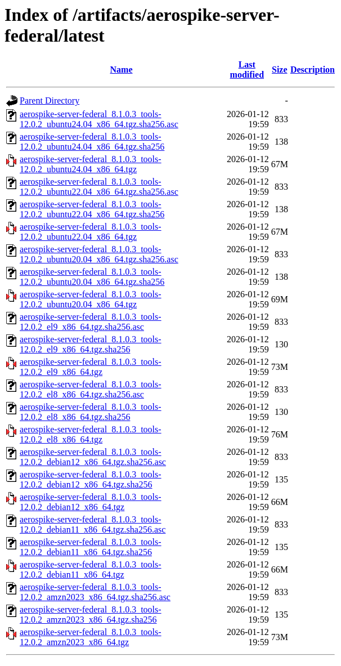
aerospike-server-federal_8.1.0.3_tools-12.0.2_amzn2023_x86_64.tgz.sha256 (90, 614)
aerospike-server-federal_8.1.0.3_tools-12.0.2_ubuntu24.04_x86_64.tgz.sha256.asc (99, 119)
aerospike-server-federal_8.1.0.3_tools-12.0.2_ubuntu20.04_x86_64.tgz (90, 299)
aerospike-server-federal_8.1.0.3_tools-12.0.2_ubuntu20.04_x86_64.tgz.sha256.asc (99, 254)
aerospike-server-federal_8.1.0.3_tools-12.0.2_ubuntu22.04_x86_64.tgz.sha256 (92, 209)
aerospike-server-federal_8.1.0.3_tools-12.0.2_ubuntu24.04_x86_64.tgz (90, 164)
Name (121, 69)
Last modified (247, 69)
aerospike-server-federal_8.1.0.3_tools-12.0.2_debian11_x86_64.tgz (90, 569)
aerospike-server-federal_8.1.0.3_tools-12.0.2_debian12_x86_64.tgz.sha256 (90, 479)
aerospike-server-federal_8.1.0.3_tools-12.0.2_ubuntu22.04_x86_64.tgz (90, 232)
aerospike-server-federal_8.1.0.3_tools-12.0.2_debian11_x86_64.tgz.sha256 (90, 547)
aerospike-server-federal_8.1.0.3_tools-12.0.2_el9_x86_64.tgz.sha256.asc (90, 322)
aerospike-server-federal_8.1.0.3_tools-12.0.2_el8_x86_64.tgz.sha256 (90, 412)
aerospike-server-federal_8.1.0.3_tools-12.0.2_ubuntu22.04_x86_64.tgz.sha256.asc (99, 186)
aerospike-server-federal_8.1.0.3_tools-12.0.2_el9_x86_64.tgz (90, 367)
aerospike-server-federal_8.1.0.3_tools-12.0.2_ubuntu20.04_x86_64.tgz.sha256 (92, 277)
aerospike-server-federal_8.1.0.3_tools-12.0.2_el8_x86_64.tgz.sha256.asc (90, 389)
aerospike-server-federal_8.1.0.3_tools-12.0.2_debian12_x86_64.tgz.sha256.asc (93, 457)
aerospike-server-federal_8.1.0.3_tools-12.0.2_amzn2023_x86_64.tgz (90, 637)
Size (280, 69)
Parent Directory (49, 100)
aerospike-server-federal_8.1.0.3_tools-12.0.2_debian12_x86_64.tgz (90, 502)
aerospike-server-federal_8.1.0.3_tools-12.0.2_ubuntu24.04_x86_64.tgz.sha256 (92, 141)
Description (312, 69)
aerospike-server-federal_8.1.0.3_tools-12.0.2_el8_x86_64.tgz (90, 434)
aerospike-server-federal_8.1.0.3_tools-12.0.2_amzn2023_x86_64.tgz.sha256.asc (95, 592)
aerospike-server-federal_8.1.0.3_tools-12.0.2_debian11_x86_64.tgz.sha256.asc (92, 524)
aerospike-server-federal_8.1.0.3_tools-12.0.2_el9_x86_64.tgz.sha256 (90, 344)
